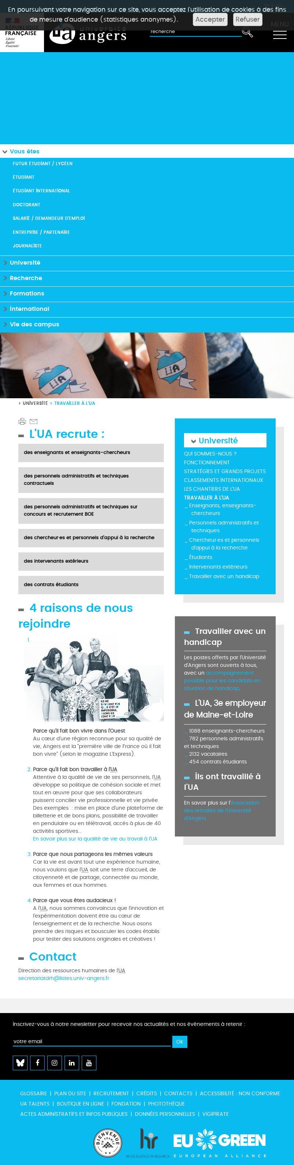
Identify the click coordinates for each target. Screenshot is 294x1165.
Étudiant (23, 177)
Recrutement (111, 1093)
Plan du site (70, 1093)
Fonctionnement (207, 463)
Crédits (146, 1093)
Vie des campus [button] (29, 324)
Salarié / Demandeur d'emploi (49, 218)
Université (35, 403)
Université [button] (20, 262)
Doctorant (26, 205)
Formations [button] (22, 293)
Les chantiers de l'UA (212, 489)
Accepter (210, 19)
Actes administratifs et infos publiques (74, 1114)
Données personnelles (165, 1114)
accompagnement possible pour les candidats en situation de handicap (222, 680)
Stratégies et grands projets (225, 471)
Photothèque (166, 1104)
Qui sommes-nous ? (210, 454)
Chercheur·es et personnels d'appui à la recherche (224, 544)
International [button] (24, 308)
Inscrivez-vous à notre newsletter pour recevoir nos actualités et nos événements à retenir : (129, 1024)
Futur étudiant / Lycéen (43, 163)
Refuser (248, 19)
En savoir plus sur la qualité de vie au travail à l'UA (95, 839)
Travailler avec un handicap (224, 576)
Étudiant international (41, 191)
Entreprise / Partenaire (41, 232)
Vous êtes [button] (20, 151)
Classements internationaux (223, 480)
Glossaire (33, 1093)
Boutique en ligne (80, 1104)
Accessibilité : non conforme (240, 1093)
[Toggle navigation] (279, 32)
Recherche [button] (21, 277)
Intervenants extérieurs (218, 567)
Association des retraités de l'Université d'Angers (222, 810)
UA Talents (34, 1104)
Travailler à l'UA (206, 498)
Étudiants (200, 557)
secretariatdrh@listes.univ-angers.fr (63, 978)
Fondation (126, 1104)
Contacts (178, 1093)
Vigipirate (215, 1114)
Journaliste (27, 246)
